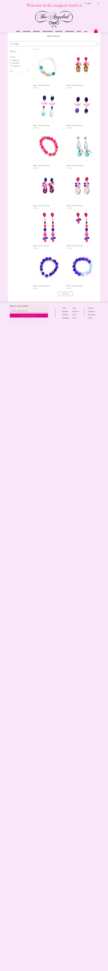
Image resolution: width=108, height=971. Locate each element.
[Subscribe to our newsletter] (29, 316)
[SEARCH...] (92, 3)
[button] (26, 31)
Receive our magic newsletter (19, 306)
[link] (96, 30)
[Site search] (54, 43)
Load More (65, 294)
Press (74, 314)
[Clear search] (98, 3)
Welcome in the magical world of (54, 6)
